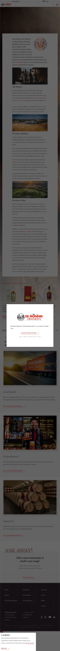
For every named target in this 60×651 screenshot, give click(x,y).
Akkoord (4, 648)
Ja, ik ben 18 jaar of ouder (28, 333)
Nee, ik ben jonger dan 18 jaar (30, 336)
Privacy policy (30, 643)
